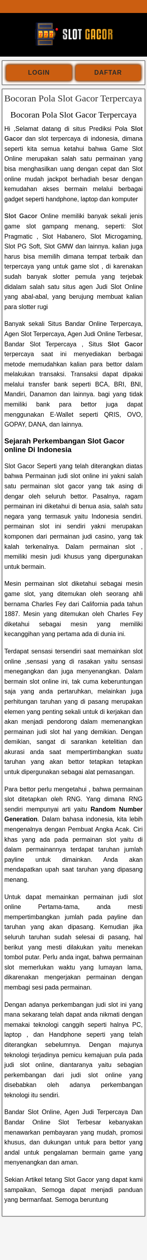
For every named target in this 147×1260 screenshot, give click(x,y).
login (39, 72)
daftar (108, 72)
